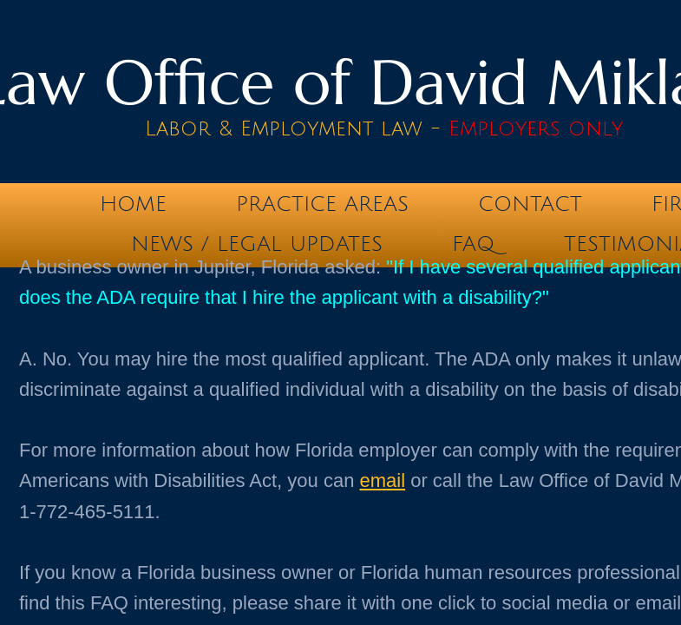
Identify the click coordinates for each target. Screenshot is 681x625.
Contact (530, 204)
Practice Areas (322, 204)
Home (133, 204)
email (383, 480)
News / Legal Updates (257, 244)
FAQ (473, 244)
